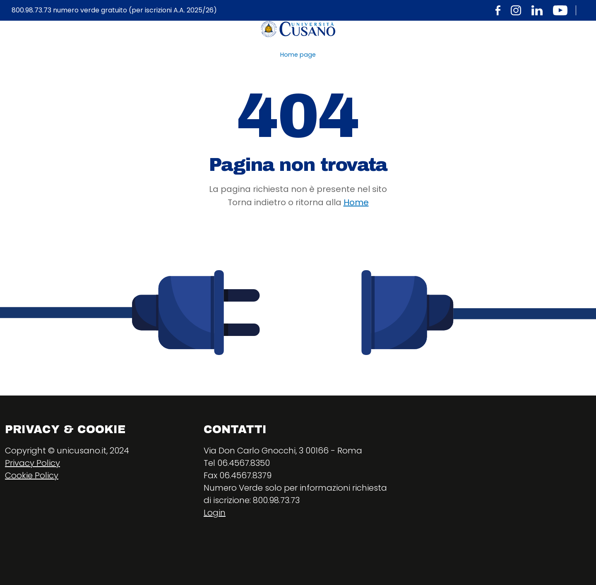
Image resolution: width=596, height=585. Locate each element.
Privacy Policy (32, 463)
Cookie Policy (31, 475)
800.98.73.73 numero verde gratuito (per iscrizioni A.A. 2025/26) (114, 10)
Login (215, 512)
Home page (298, 54)
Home (356, 202)
